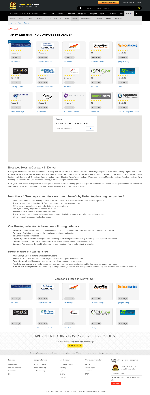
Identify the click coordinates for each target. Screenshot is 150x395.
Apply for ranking (40, 364)
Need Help (12, 371)
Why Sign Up (64, 377)
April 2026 (13, 28)
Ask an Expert (90, 367)
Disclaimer (95, 391)
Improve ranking (40, 367)
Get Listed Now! (75, 346)
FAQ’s (87, 374)
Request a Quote (91, 364)
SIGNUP (116, 383)
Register (62, 374)
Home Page (12, 364)
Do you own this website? (64, 128)
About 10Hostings (14, 367)
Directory (63, 367)
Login (62, 371)
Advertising (89, 371)
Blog (9, 374)
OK (90, 128)
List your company (66, 364)
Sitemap (103, 391)
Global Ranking (39, 371)
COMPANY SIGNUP (128, 2)
